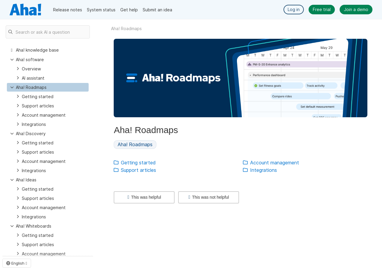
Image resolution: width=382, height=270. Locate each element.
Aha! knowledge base (37, 50)
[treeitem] (48, 87)
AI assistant (33, 78)
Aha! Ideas (26, 179)
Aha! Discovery (31, 133)
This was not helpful (209, 197)
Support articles (38, 105)
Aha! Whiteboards (33, 226)
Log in (294, 9)
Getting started (37, 96)
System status (101, 9)
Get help (129, 9)
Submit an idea (157, 9)
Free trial (322, 9)
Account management (44, 115)
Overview (31, 68)
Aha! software (30, 59)
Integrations (34, 124)
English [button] (16, 263)
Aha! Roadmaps (31, 87)
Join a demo (356, 9)
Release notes (67, 9)
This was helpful (144, 197)
